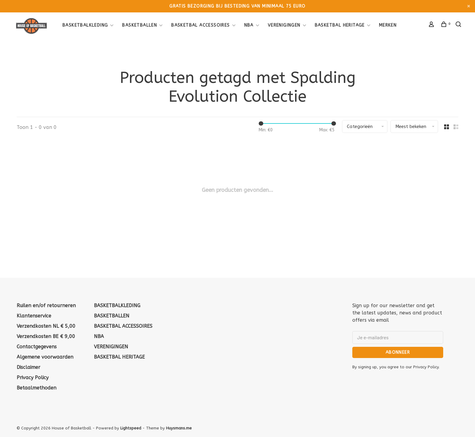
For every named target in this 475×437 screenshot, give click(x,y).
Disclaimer (28, 367)
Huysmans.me (179, 428)
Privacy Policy (32, 377)
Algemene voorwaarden (45, 357)
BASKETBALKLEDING (85, 25)
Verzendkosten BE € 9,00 (46, 336)
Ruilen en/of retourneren (46, 305)
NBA (249, 25)
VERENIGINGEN (284, 25)
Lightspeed (130, 428)
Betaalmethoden (36, 388)
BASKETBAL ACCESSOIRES (200, 25)
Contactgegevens (37, 347)
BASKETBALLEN (139, 25)
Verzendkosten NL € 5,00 (46, 326)
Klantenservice (34, 316)
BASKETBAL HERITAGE (340, 25)
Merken (388, 25)
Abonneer (398, 352)
